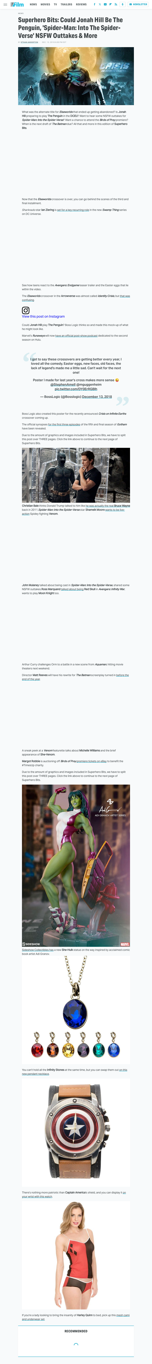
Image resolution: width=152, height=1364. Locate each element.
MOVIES (45, 4)
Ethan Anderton (29, 42)
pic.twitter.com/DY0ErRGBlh (76, 389)
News (21, 13)
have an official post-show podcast (76, 335)
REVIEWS (81, 4)
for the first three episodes (64, 424)
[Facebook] (94, 5)
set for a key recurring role (73, 210)
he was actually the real (108, 505)
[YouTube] (105, 5)
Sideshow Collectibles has (38, 950)
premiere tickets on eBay (92, 761)
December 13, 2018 (97, 397)
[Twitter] (100, 5)
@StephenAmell (63, 384)
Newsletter (138, 4)
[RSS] (116, 5)
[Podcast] (123, 4)
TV (55, 4)
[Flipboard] (110, 5)
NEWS (33, 4)
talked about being (72, 589)
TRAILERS (66, 4)
